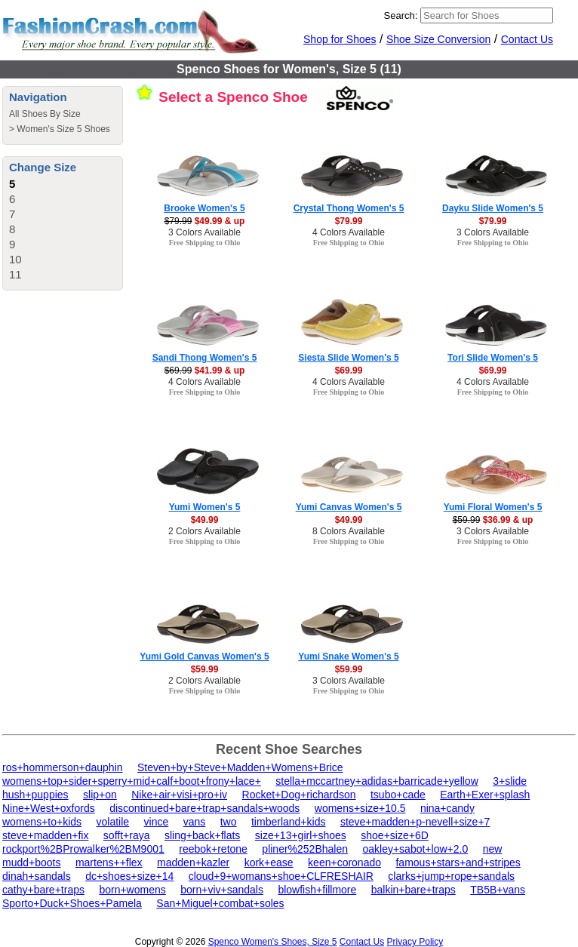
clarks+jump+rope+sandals (451, 876)
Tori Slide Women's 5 (492, 357)
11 (15, 274)
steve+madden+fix (45, 835)
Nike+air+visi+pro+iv (179, 795)
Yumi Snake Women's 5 (348, 656)
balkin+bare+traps (413, 890)
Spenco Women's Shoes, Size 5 (272, 941)
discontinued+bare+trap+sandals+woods (204, 808)
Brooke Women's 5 (204, 208)
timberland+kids (288, 822)
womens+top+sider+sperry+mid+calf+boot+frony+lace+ (131, 781)
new (493, 849)
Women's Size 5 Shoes (63, 129)
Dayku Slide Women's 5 (492, 208)
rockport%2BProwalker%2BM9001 (83, 849)
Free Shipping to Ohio (205, 242)
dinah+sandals (36, 876)
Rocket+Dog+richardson (299, 795)
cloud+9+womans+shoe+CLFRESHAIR (281, 876)
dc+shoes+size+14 (129, 876)
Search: (401, 15)
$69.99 (349, 370)
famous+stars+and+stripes (457, 862)
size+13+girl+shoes (300, 835)
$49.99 (205, 520)
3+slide (510, 781)
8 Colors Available (348, 531)
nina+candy (447, 808)
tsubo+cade (398, 795)
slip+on (100, 795)
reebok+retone (213, 849)
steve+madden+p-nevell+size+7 (415, 822)
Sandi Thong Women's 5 (204, 357)
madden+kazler (193, 862)
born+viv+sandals (221, 890)
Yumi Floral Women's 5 (493, 507)
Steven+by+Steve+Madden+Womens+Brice (240, 767)
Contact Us (527, 39)
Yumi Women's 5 (205, 507)
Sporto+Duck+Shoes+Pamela (72, 903)
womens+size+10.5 (360, 808)
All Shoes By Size (45, 114)
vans (194, 822)
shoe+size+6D (395, 835)
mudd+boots (31, 862)
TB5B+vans (497, 890)
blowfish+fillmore (317, 890)
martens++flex (109, 862)
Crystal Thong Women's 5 (349, 208)
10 (15, 259)
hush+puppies (35, 795)
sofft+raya (126, 835)
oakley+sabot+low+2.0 (415, 849)
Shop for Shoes (340, 39)
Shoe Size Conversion (438, 39)
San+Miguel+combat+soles (220, 903)
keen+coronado (344, 862)
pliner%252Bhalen (305, 849)
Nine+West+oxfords (48, 808)
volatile (113, 822)
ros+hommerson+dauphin (62, 767)
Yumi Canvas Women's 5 (349, 507)
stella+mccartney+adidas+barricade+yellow (376, 781)
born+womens (132, 890)
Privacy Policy (415, 941)
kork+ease (269, 862)
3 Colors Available (204, 232)
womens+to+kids (41, 822)
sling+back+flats (202, 835)
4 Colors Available (348, 232)
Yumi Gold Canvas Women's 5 (204, 656)
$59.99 (205, 669)
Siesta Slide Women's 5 (348, 357)
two (228, 822)
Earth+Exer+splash (485, 795)
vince (156, 822)
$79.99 (349, 221)
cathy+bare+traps (43, 890)
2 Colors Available (204, 531)
